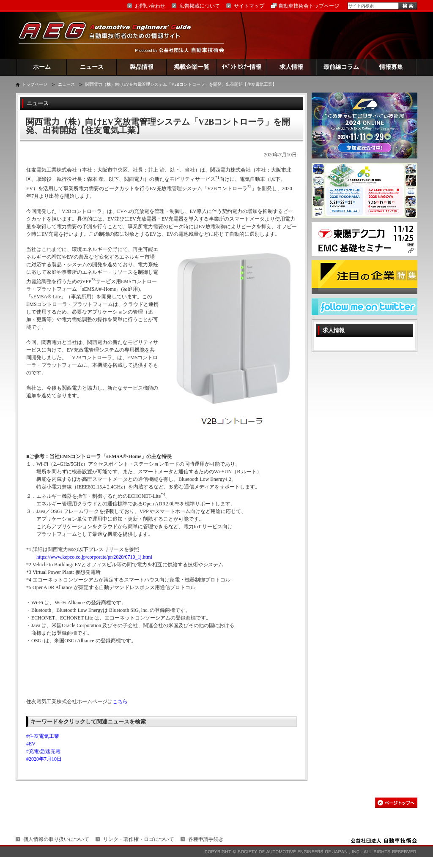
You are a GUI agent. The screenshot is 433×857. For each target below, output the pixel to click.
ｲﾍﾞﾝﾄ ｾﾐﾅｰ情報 (242, 67)
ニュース (92, 67)
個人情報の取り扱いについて (56, 839)
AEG (110, 35)
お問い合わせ (150, 6)
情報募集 (391, 67)
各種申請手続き (206, 839)
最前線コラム (341, 67)
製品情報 (141, 67)
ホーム (42, 67)
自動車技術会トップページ (308, 6)
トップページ (34, 84)
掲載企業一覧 (191, 67)
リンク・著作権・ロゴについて (138, 839)
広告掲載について (199, 6)
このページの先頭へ (396, 802)
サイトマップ (249, 6)
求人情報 (291, 67)
